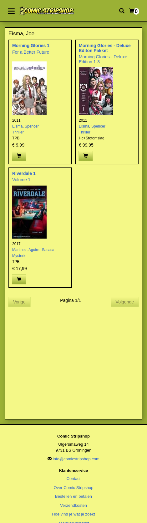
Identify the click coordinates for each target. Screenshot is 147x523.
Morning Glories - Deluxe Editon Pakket (105, 48)
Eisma (17, 126)
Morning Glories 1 (30, 45)
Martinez (19, 250)
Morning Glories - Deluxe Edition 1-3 (103, 59)
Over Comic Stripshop (73, 487)
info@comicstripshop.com (76, 459)
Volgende (125, 301)
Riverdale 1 (24, 173)
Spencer (32, 126)
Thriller (18, 132)
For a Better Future (30, 52)
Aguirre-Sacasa (41, 250)
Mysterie (19, 256)
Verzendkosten (73, 505)
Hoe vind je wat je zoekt (73, 514)
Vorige (19, 301)
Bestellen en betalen (73, 496)
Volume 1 (21, 179)
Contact (74, 478)
